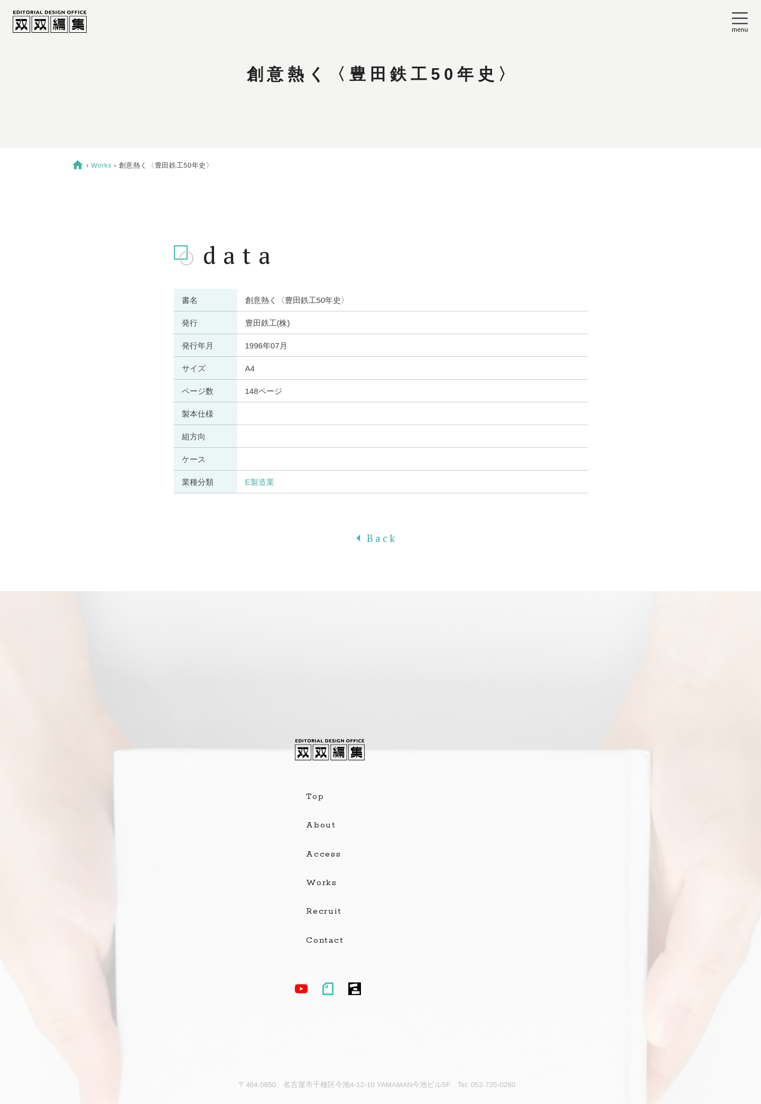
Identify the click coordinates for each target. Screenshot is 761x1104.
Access (323, 854)
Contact (325, 940)
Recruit (323, 911)
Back (380, 538)
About (321, 825)
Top (315, 797)
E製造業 (259, 481)
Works (101, 165)
